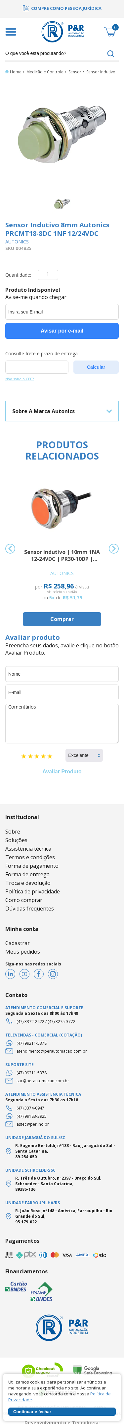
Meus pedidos (22, 951)
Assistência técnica (28, 848)
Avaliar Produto (62, 771)
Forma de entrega (27, 874)
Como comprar (23, 900)
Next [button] (114, 549)
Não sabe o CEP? (19, 378)
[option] (62, 8)
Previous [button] (10, 549)
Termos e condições (30, 857)
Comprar (62, 619)
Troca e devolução (28, 883)
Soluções (16, 840)
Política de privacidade (32, 891)
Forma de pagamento (32, 865)
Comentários (62, 723)
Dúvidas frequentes (29, 908)
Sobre (12, 831)
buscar (111, 54)
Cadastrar (17, 943)
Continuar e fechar (32, 1411)
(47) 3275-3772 (61, 1021)
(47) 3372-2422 (30, 1021)
